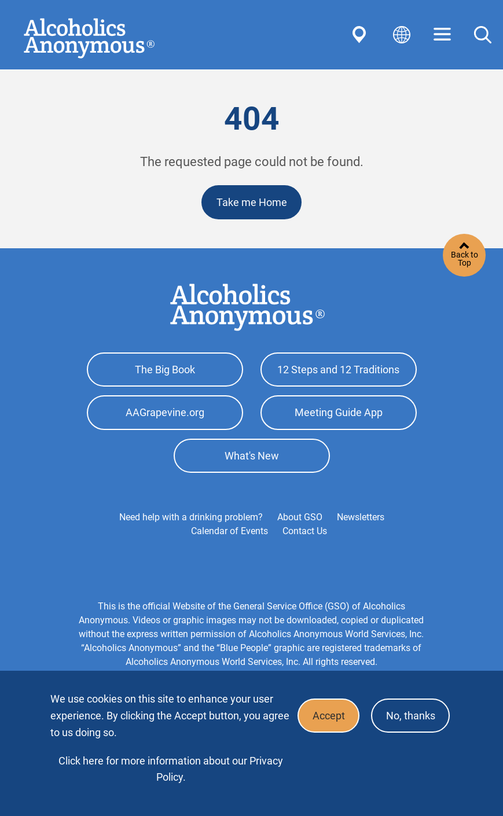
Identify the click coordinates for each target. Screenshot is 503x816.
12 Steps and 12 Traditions (338, 370)
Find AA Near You (361, 34)
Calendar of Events (229, 532)
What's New (252, 457)
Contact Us (304, 532)
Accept (327, 716)
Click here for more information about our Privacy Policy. (170, 769)
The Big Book (165, 370)
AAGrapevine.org (165, 413)
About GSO (299, 518)
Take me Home (251, 202)
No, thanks (410, 716)
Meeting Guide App (339, 413)
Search (482, 34)
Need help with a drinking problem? (191, 518)
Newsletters (360, 518)
